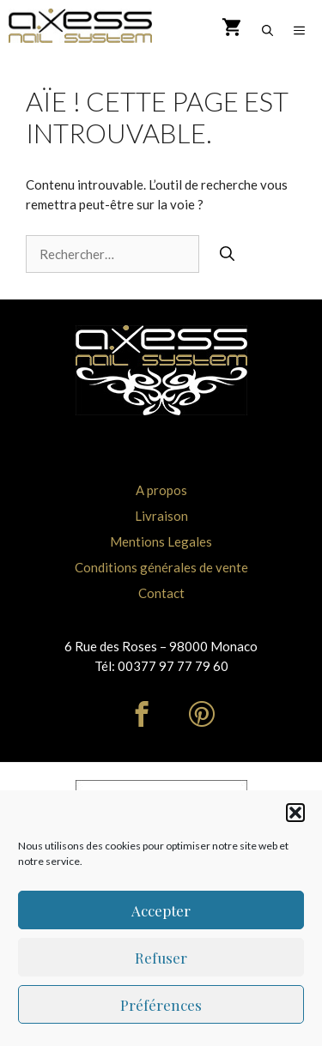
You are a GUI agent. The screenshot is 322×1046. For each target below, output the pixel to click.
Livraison (161, 515)
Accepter (161, 910)
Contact (161, 593)
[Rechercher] (227, 254)
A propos (161, 490)
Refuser (161, 957)
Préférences (161, 1004)
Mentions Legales (161, 541)
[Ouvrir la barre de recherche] (267, 30)
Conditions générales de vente (161, 567)
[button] (295, 812)
